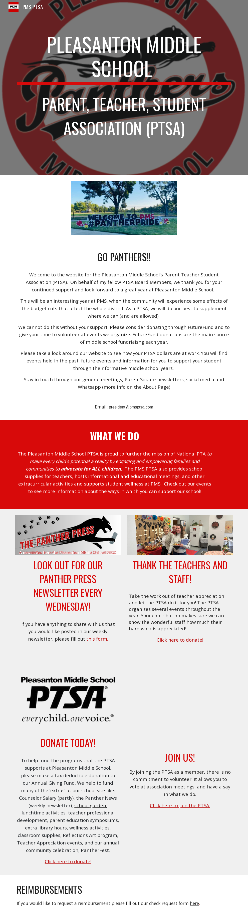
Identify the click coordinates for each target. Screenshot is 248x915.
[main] (124, 87)
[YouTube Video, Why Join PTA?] (180, 710)
